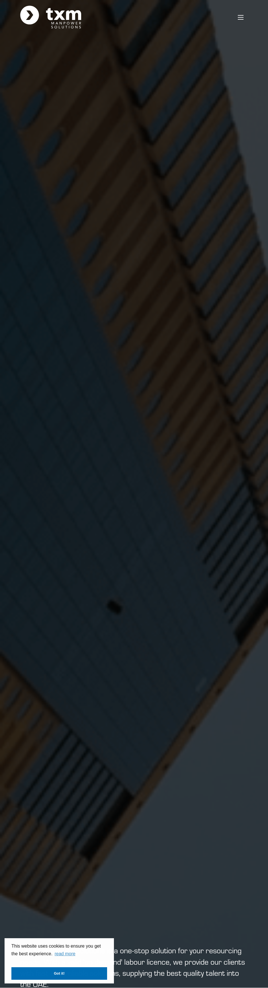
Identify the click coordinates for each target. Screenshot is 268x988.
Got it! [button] (59, 973)
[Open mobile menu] (241, 17)
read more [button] (65, 953)
